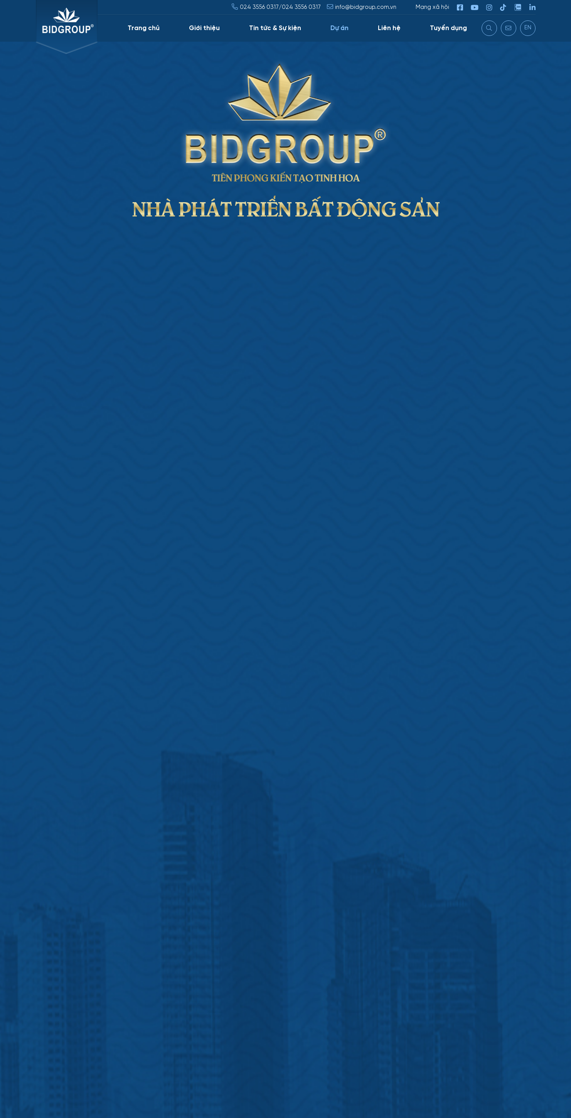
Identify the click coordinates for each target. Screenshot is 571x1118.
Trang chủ (144, 28)
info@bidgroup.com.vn (365, 7)
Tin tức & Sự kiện (275, 28)
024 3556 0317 (259, 7)
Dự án (339, 28)
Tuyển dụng (448, 28)
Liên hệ (389, 28)
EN (527, 28)
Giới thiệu (204, 28)
